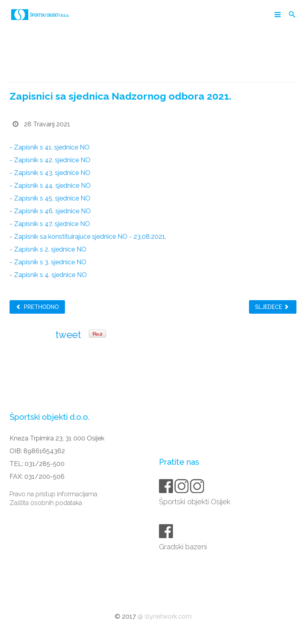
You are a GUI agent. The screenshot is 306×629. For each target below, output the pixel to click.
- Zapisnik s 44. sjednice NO (50, 185)
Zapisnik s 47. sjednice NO (52, 224)
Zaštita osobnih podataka (46, 503)
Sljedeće (272, 307)
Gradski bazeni (183, 547)
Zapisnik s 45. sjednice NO (52, 198)
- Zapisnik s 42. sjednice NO (50, 160)
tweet (68, 334)
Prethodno (37, 307)
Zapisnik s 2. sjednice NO (50, 249)
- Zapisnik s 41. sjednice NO (50, 147)
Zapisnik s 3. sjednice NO (50, 262)
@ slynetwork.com (164, 616)
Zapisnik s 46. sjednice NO (52, 211)
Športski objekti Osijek (195, 501)
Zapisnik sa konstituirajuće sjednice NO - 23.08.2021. (90, 236)
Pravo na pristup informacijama (53, 494)
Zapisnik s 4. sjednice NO (50, 275)
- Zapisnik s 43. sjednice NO (50, 173)
